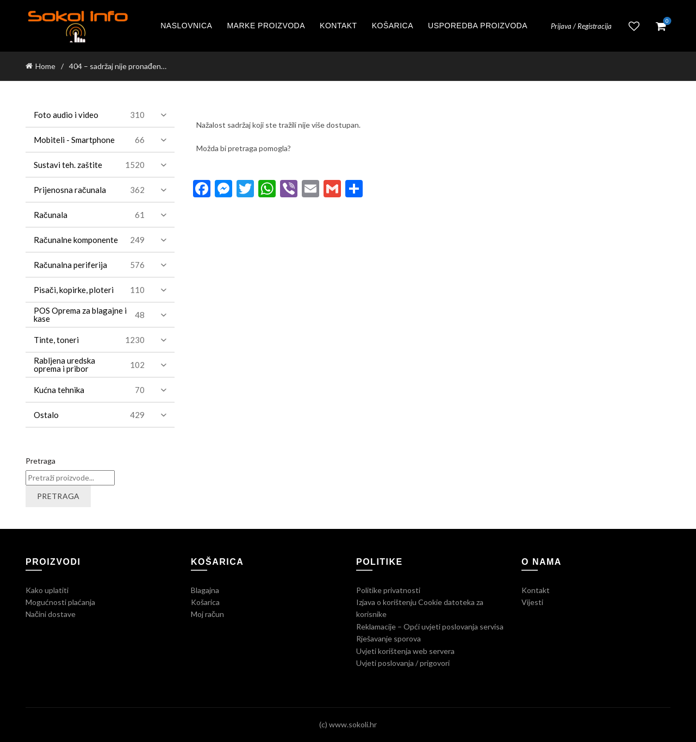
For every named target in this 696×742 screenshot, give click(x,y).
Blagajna (205, 590)
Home (45, 66)
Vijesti (532, 602)
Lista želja (634, 26)
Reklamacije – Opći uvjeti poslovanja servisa (430, 626)
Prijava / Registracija (581, 26)
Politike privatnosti (388, 590)
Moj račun (207, 614)
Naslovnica (186, 25)
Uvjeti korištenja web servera (405, 651)
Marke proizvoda (266, 25)
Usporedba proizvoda (477, 25)
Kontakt (338, 25)
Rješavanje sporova (388, 638)
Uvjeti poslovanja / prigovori (403, 663)
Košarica (392, 25)
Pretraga (40, 460)
